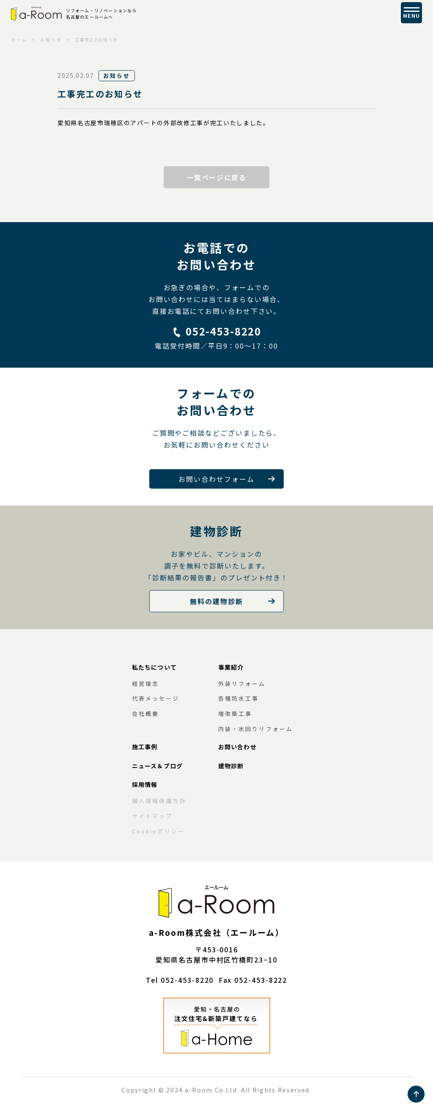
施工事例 (144, 746)
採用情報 (144, 784)
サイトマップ (152, 816)
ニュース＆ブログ (157, 766)
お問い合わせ (237, 746)
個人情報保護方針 (159, 801)
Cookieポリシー (158, 831)
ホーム (19, 39)
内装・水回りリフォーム (255, 729)
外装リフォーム (242, 683)
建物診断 (231, 766)
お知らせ (51, 39)
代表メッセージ (156, 698)
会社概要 (145, 714)
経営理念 (145, 683)
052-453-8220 (223, 331)
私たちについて (154, 667)
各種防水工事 (238, 698)
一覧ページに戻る (216, 177)
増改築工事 (235, 714)
